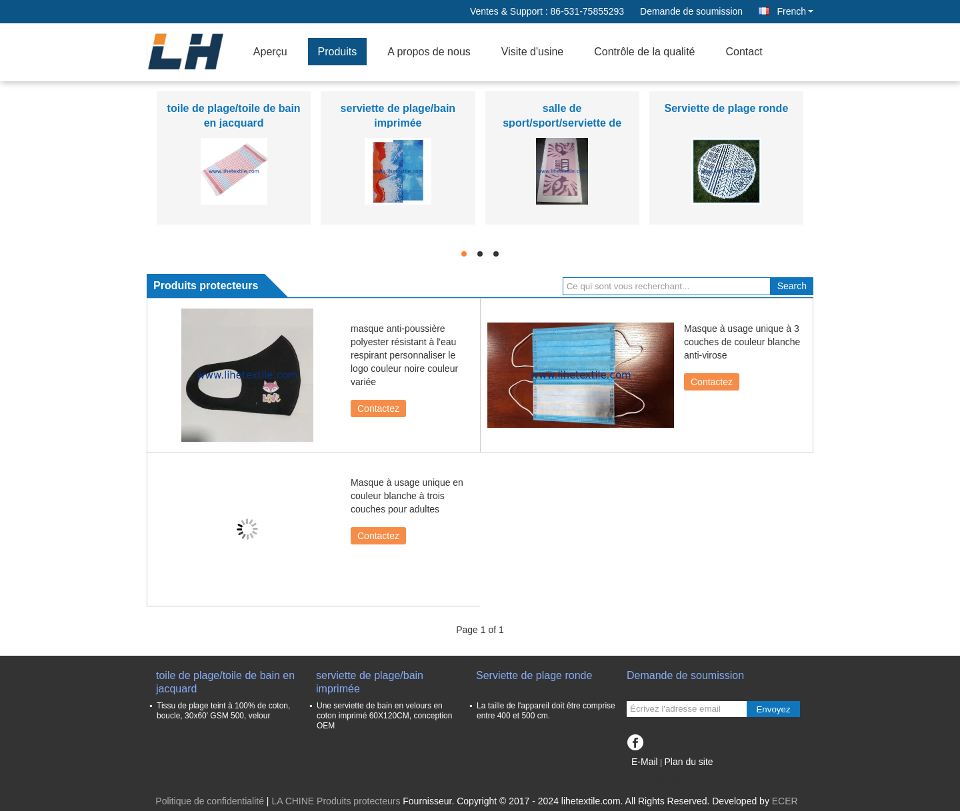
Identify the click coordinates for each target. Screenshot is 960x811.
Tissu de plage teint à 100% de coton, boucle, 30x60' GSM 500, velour (223, 710)
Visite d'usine (532, 51)
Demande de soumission (691, 11)
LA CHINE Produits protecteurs (335, 801)
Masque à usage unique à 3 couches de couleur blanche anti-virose (742, 342)
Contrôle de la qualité (644, 51)
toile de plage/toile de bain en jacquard (225, 682)
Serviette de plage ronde (726, 108)
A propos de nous (429, 51)
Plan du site (688, 761)
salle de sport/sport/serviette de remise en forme (562, 123)
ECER (785, 801)
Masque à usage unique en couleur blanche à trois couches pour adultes (407, 495)
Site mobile (654, 778)
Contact (743, 51)
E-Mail (644, 761)
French (795, 11)
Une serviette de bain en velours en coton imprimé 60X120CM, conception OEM (384, 715)
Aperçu (270, 51)
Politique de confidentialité (209, 801)
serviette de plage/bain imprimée (369, 682)
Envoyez (773, 709)
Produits (337, 51)
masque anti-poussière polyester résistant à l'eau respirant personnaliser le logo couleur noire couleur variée (404, 355)
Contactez (378, 408)
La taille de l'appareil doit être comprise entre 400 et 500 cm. (546, 710)
